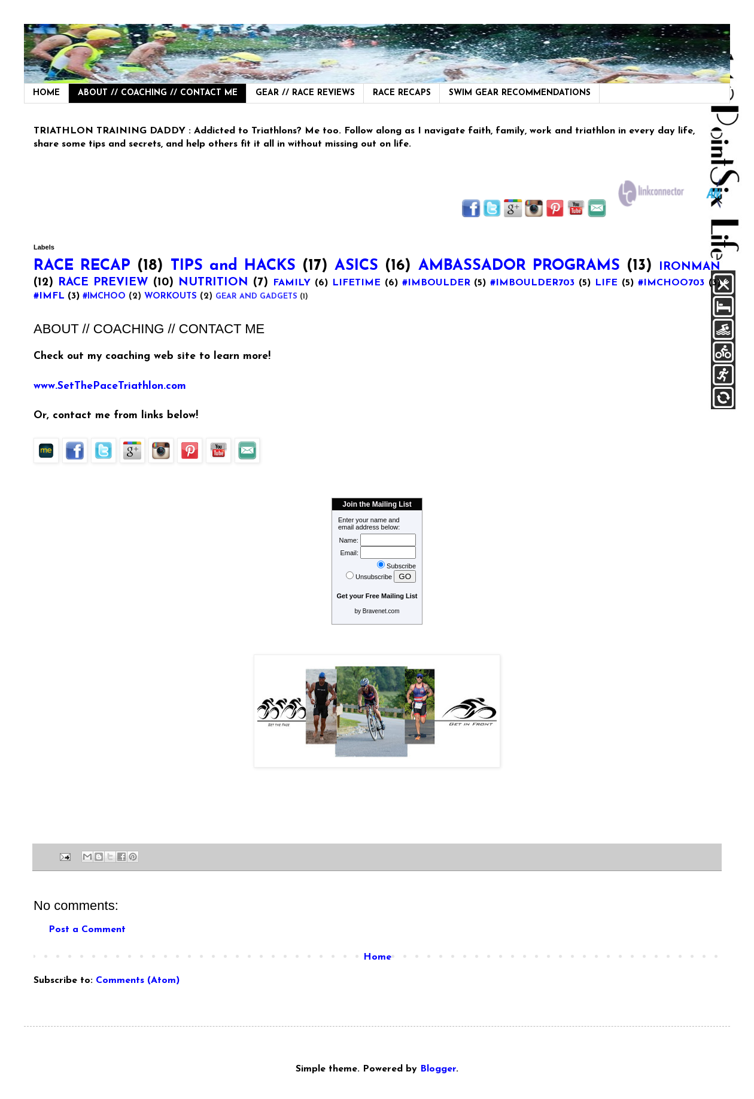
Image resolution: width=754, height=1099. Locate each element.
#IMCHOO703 (671, 283)
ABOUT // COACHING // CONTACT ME (158, 93)
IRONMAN (689, 267)
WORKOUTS (170, 296)
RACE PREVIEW (103, 282)
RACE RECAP (82, 265)
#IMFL (49, 296)
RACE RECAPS (402, 93)
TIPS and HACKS (233, 265)
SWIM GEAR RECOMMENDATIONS (520, 93)
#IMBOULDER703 (532, 283)
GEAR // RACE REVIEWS (305, 93)
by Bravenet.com (376, 611)
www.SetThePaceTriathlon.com (110, 386)
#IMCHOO (104, 296)
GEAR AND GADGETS (256, 296)
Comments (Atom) (138, 980)
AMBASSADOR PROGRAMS (519, 265)
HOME (46, 93)
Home (377, 957)
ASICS (356, 265)
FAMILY (292, 283)
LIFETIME (356, 283)
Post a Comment (87, 929)
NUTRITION (213, 282)
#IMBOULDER (436, 283)
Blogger (438, 1069)
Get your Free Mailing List (376, 595)
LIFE (606, 283)
